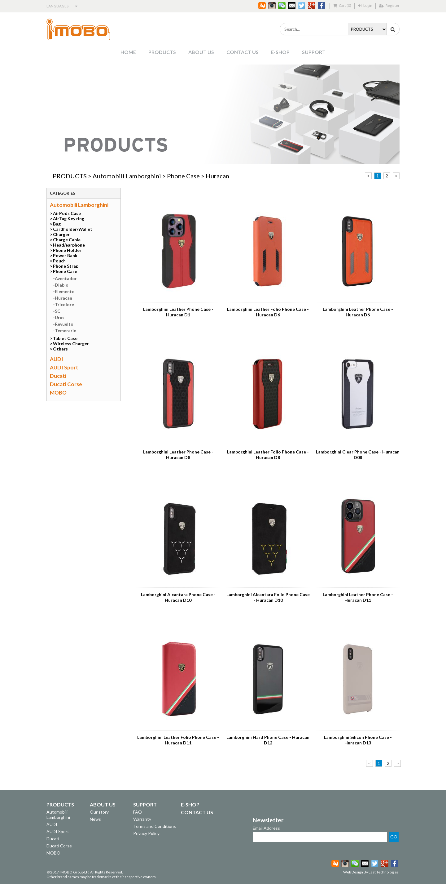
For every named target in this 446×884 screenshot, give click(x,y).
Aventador (66, 278)
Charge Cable (67, 239)
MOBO (58, 392)
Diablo (61, 285)
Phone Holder (67, 250)
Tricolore (64, 304)
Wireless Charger (71, 343)
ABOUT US (201, 52)
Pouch (59, 260)
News (95, 819)
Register (389, 5)
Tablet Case (65, 338)
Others (60, 348)
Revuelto (64, 324)
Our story (99, 812)
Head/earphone (69, 245)
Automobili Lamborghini (127, 176)
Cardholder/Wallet (72, 229)
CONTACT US (242, 52)
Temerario (66, 330)
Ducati (58, 376)
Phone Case (183, 176)
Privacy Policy (146, 833)
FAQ (137, 812)
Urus (59, 317)
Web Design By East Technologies (371, 872)
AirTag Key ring (68, 218)
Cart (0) (342, 5)
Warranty (142, 819)
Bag (57, 223)
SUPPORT (314, 52)
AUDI (56, 359)
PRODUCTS (162, 52)
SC (57, 311)
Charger (61, 234)
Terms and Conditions (154, 826)
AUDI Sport (64, 367)
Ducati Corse (66, 384)
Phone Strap (65, 266)
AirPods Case (67, 213)
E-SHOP (280, 52)
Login (365, 5)
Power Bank (65, 255)
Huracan (217, 176)
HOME (128, 52)
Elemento (65, 291)
